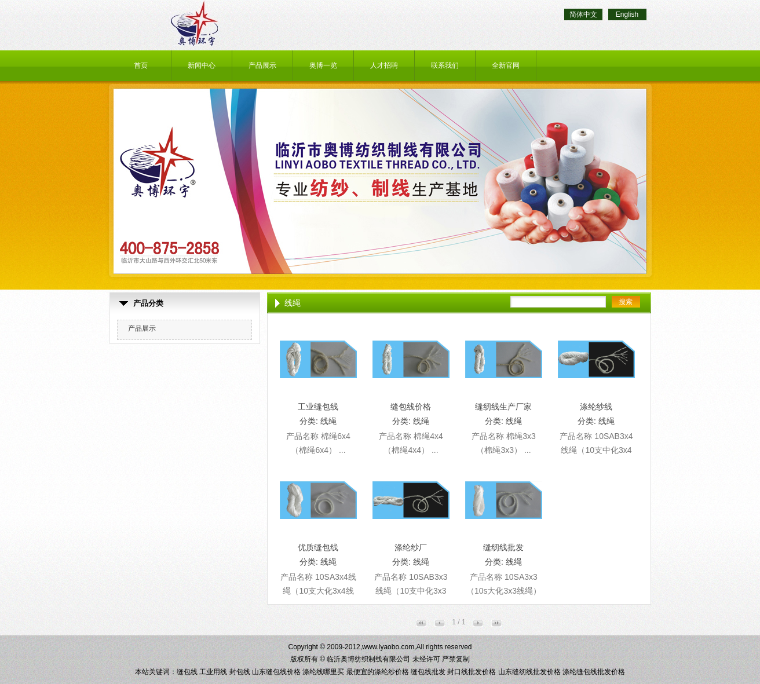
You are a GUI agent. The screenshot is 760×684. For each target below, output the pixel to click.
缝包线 (187, 672)
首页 (141, 65)
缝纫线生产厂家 (503, 406)
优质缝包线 (318, 547)
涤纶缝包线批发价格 (593, 672)
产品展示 (262, 65)
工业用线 (213, 672)
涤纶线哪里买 (323, 672)
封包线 (239, 672)
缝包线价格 (410, 406)
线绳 (328, 421)
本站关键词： (156, 672)
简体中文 (583, 14)
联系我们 (445, 65)
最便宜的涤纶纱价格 (377, 672)
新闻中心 (201, 65)
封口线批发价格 (471, 672)
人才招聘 (384, 65)
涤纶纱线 (596, 406)
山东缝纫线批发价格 (529, 672)
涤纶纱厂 (410, 547)
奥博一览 (323, 65)
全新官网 (506, 65)
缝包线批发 (428, 672)
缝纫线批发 (503, 547)
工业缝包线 (318, 406)
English (627, 14)
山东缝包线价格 (276, 672)
